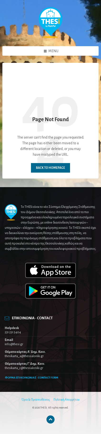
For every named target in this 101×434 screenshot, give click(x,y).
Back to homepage (50, 168)
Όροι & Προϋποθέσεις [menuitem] (35, 399)
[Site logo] (50, 37)
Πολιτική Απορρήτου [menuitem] (67, 399)
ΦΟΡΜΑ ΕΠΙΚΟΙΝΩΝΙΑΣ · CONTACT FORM (31, 377)
